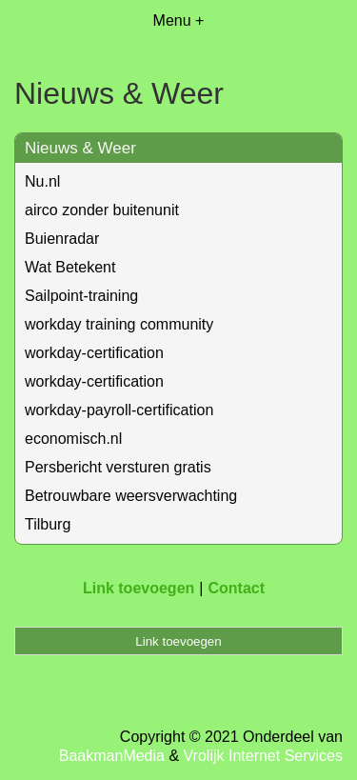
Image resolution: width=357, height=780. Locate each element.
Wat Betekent (70, 267)
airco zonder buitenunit (102, 210)
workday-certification (94, 353)
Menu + (179, 20)
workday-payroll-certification (119, 410)
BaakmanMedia (112, 756)
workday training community (119, 324)
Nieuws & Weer (80, 148)
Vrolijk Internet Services (263, 756)
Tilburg (47, 524)
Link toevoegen (138, 588)
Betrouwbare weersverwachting (131, 496)
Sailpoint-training (81, 296)
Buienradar (62, 238)
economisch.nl (73, 438)
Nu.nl (42, 181)
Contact (236, 588)
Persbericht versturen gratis (118, 467)
